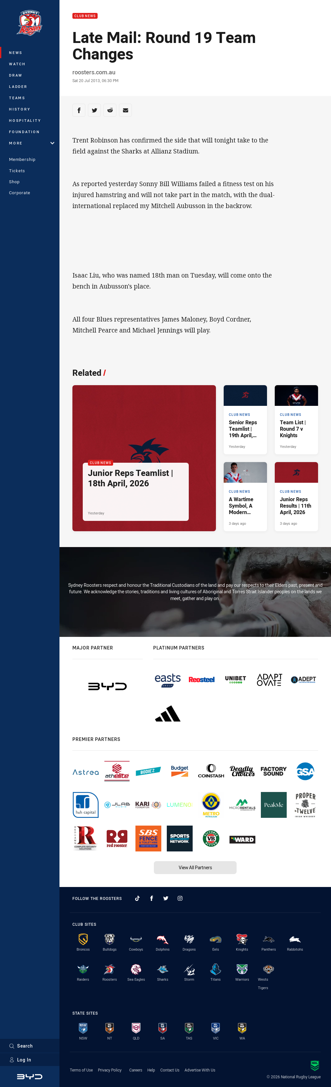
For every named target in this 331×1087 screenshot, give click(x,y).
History (19, 109)
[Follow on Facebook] (151, 898)
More (31, 143)
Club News (85, 16)
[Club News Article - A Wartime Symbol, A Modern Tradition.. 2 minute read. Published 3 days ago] (245, 496)
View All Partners (195, 867)
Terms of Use (81, 1069)
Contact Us (169, 1069)
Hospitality (25, 120)
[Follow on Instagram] (180, 898)
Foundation (24, 131)
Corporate (19, 192)
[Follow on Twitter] (165, 898)
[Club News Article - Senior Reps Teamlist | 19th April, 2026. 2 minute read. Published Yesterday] (245, 419)
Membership (22, 159)
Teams (17, 97)
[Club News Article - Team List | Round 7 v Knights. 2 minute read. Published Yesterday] (296, 419)
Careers (135, 1069)
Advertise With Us (200, 1069)
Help (151, 1069)
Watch (17, 63)
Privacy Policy (110, 1069)
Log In (20, 1060)
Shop (14, 182)
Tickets (17, 171)
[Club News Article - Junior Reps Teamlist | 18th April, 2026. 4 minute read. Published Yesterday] (144, 458)
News (16, 52)
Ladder (18, 86)
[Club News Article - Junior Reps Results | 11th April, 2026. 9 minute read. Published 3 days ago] (296, 496)
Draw (16, 75)
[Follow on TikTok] (137, 898)
